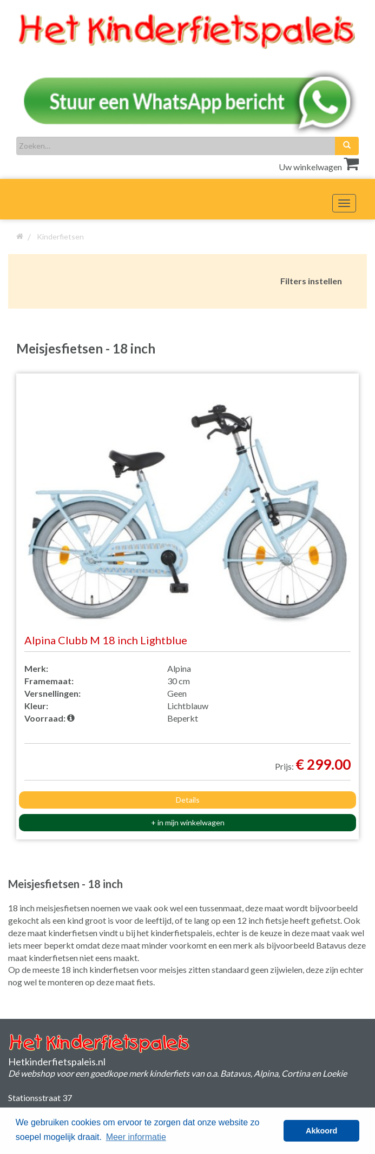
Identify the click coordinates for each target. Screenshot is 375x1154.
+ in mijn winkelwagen (188, 822)
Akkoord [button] (321, 1130)
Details (188, 799)
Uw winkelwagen (319, 167)
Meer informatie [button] (136, 1137)
